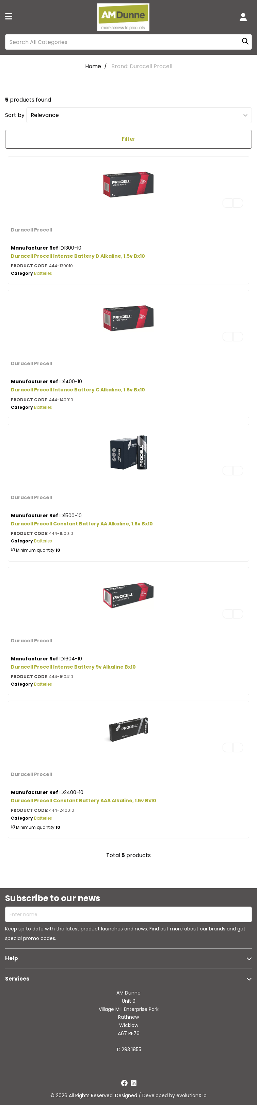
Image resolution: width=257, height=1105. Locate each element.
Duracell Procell (31, 229)
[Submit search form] (245, 42)
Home (93, 66)
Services (17, 979)
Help (11, 958)
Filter (128, 139)
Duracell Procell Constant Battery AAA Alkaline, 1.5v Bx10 (83, 800)
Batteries (43, 273)
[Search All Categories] (128, 42)
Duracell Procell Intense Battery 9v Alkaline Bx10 (73, 666)
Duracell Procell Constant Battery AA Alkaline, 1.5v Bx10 (82, 523)
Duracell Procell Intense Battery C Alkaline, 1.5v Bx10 (78, 389)
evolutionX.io (191, 1095)
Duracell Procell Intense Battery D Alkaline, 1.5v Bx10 (78, 256)
